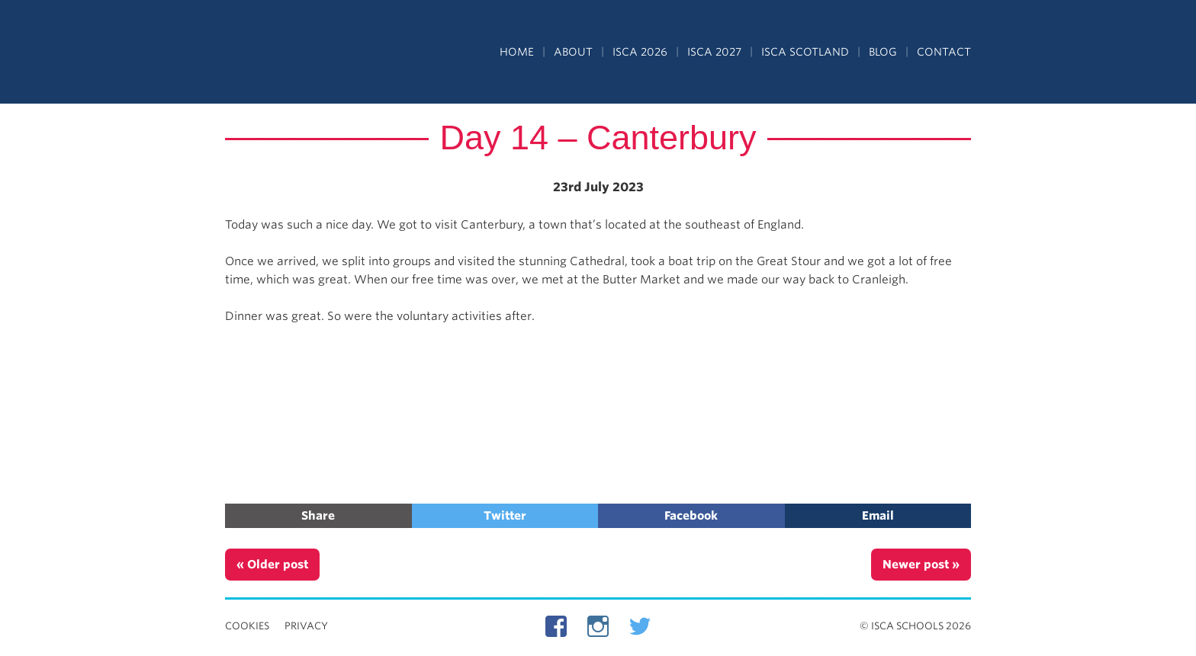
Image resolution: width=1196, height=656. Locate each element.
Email (878, 516)
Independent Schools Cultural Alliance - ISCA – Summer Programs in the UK (295, 53)
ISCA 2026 (639, 52)
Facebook (691, 516)
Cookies (247, 626)
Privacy (306, 626)
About (573, 52)
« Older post (272, 564)
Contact (944, 52)
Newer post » (921, 564)
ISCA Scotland (805, 52)
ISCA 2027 (714, 52)
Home (517, 52)
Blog (883, 52)
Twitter (505, 516)
